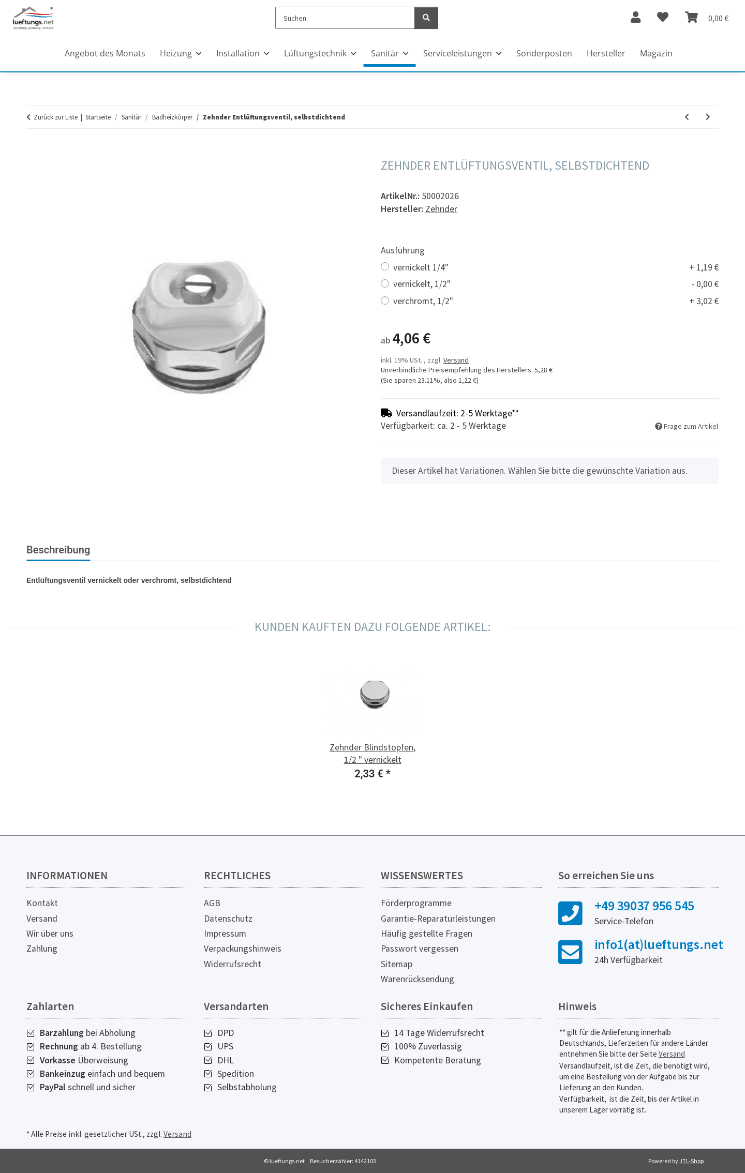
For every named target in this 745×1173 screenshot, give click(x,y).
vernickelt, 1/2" (556, 284)
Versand (456, 360)
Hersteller (606, 53)
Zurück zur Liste (56, 117)
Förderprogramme (416, 903)
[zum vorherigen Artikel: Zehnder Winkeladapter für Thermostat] (686, 117)
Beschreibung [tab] (58, 550)
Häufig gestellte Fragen (426, 933)
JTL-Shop (691, 1161)
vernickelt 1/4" (556, 267)
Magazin (656, 53)
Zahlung (41, 948)
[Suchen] (345, 18)
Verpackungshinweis (242, 948)
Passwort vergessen (419, 948)
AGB (212, 903)
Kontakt (42, 903)
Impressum (225, 933)
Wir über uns (49, 933)
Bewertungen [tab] (137, 550)
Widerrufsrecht (232, 964)
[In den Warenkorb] (34, 152)
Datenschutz (228, 918)
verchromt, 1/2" (556, 301)
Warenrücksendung (417, 979)
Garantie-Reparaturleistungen (438, 918)
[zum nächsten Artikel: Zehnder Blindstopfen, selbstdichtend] (708, 117)
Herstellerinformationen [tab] (240, 550)
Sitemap (396, 964)
